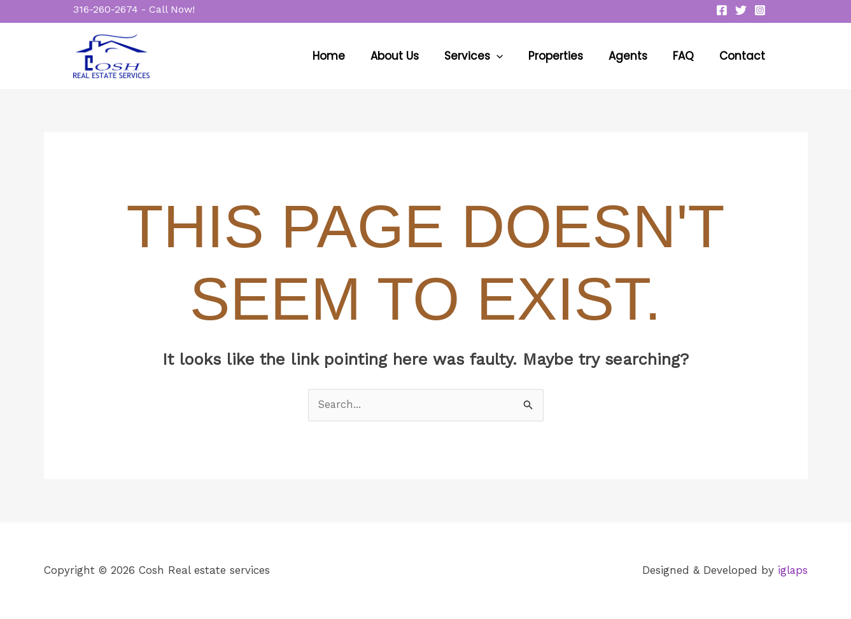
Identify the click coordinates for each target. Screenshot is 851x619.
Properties (569, 56)
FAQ (689, 56)
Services (490, 56)
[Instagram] (760, 10)
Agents (637, 56)
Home (353, 56)
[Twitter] (741, 10)
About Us (415, 56)
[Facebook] (722, 10)
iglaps (792, 570)
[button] (134, 9)
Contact (744, 56)
